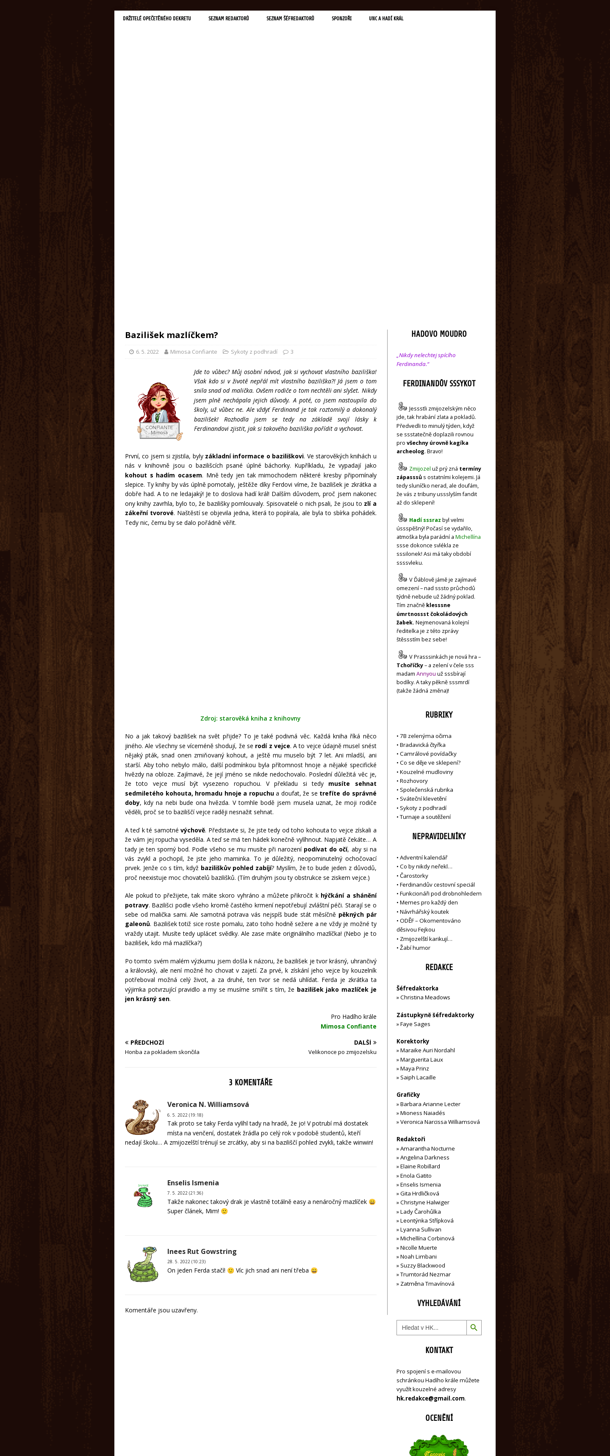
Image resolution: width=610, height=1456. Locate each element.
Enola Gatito (416, 994)
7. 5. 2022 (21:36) (185, 1053)
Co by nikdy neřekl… (426, 685)
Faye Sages (415, 842)
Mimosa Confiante (193, 170)
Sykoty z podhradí (254, 170)
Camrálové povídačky (428, 572)
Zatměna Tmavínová (427, 1102)
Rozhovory (414, 599)
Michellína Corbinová (427, 1057)
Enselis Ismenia (420, 1003)
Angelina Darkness (424, 976)
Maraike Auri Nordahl (427, 869)
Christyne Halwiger (424, 1021)
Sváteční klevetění (423, 617)
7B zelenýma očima (426, 554)
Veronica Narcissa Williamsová (440, 940)
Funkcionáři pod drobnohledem (441, 712)
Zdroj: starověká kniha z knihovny (250, 578)
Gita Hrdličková (419, 1012)
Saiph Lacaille (418, 896)
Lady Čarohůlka (420, 1030)
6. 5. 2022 (147, 170)
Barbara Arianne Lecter (430, 922)
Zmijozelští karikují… (426, 757)
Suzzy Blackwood (422, 1084)
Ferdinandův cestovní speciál (437, 703)
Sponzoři (373, 19)
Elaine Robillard (420, 985)
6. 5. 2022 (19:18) (185, 974)
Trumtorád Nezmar (425, 1093)
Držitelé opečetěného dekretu (163, 19)
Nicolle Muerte (418, 1066)
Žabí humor (415, 766)
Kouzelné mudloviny (426, 590)
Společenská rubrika (426, 608)
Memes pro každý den (429, 721)
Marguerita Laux (421, 878)
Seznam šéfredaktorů (315, 19)
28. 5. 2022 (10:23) (186, 1121)
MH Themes (244, 1437)
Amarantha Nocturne (427, 967)
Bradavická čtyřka (423, 563)
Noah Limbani (418, 1075)
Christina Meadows (425, 816)
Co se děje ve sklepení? (430, 581)
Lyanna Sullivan (420, 1048)
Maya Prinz (414, 887)
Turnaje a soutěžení (425, 635)
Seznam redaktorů (245, 19)
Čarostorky (414, 694)
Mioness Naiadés (422, 931)
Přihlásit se (410, 1402)
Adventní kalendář (423, 676)
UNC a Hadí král (422, 19)
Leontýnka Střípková (427, 1039)
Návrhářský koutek (424, 730)
